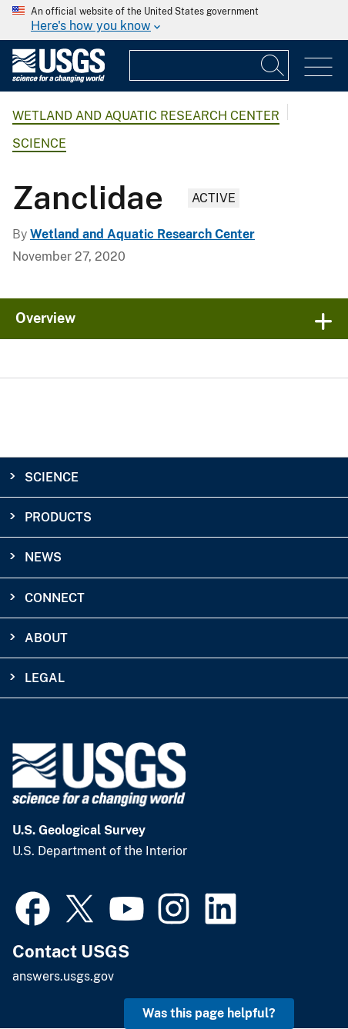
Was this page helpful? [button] (209, 1013)
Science (39, 143)
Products (58, 517)
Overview (45, 318)
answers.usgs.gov (63, 976)
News (43, 557)
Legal (45, 678)
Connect (55, 598)
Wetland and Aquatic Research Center (145, 115)
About (46, 638)
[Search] (273, 65)
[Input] (209, 65)
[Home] (58, 79)
